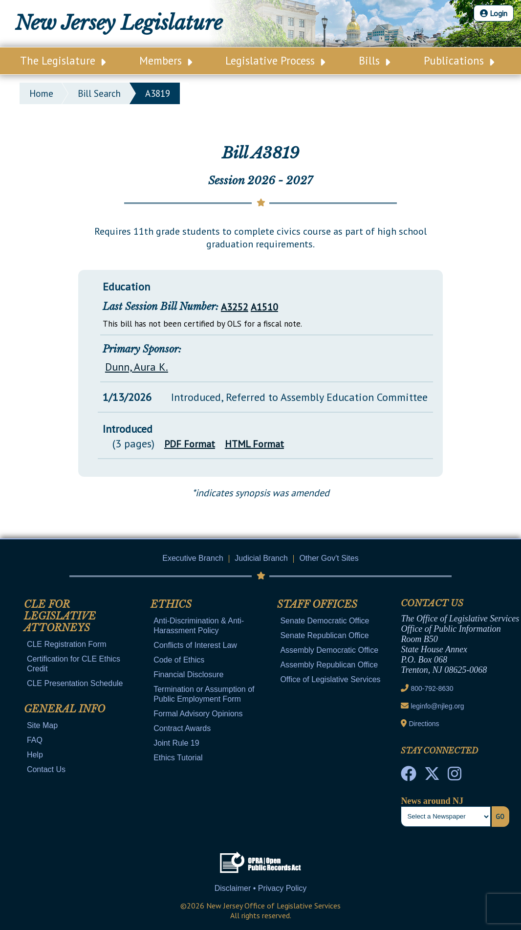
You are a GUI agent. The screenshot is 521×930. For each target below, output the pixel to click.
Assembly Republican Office (329, 665)
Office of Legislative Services (330, 679)
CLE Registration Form (67, 644)
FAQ (35, 740)
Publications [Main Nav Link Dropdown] (459, 60)
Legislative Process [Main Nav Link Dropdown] (275, 60)
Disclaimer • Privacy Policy (261, 888)
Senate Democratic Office (324, 621)
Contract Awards (182, 728)
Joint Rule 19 (176, 743)
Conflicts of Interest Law (195, 645)
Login (493, 13)
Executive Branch (192, 558)
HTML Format (254, 444)
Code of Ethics (178, 660)
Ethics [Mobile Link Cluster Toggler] (171, 604)
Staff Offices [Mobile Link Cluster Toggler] (317, 604)
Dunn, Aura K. (136, 367)
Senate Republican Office (324, 635)
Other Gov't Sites (328, 558)
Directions (424, 724)
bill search (99, 93)
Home (41, 93)
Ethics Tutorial (177, 757)
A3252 (234, 307)
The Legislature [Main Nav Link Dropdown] (63, 60)
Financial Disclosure (188, 674)
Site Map (42, 725)
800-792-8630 (432, 688)
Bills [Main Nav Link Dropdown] (374, 60)
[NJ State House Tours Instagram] (454, 776)
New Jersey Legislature (118, 23)
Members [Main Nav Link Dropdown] (165, 60)
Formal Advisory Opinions (197, 713)
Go (500, 816)
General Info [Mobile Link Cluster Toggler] (64, 709)
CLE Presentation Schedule (75, 683)
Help (35, 755)
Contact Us (46, 769)
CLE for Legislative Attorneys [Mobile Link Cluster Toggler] (60, 616)
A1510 (264, 307)
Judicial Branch (261, 558)
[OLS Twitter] (432, 776)
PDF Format (189, 444)
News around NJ (432, 801)
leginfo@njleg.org (437, 706)
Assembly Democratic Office (329, 650)
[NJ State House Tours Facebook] (408, 776)
